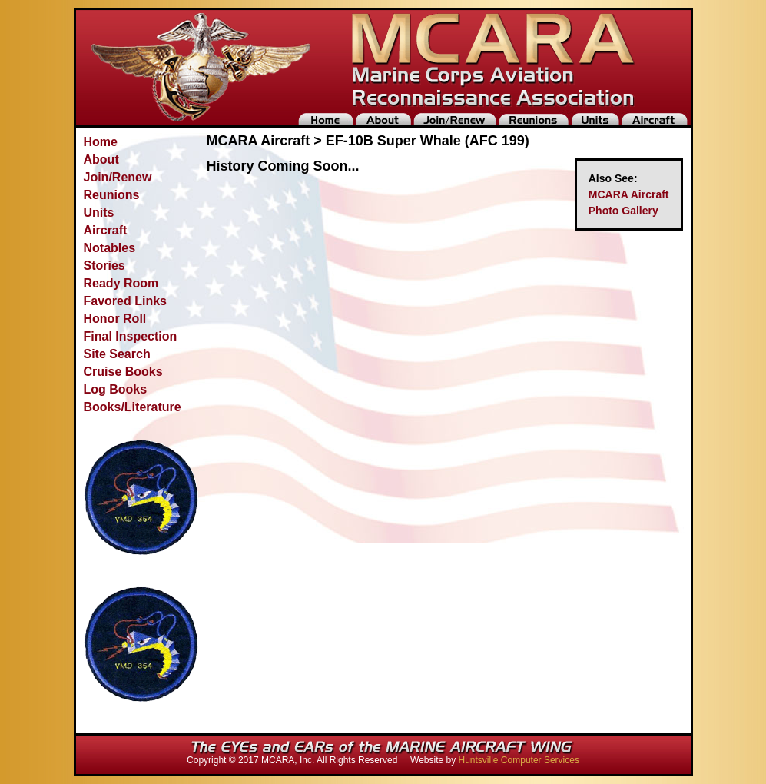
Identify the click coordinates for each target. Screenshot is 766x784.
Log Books (116, 389)
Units (99, 212)
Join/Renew (118, 177)
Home (101, 141)
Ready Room (121, 283)
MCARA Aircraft (629, 194)
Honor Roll (115, 318)
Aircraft (106, 230)
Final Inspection (130, 336)
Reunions (112, 194)
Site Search (117, 353)
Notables (110, 247)
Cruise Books (123, 371)
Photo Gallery (623, 210)
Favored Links (125, 300)
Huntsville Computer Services (519, 760)
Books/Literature (132, 407)
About (101, 159)
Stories (104, 265)
